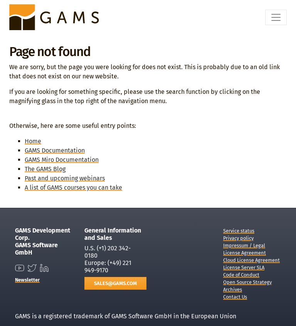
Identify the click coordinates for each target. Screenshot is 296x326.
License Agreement (244, 253)
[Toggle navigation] (276, 17)
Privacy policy (238, 238)
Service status (238, 231)
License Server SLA (243, 267)
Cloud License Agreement (251, 260)
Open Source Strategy (247, 282)
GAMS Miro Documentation (62, 159)
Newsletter (27, 280)
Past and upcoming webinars (65, 178)
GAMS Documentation (55, 150)
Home (33, 141)
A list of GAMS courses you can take (73, 187)
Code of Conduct (241, 275)
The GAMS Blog (45, 169)
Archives (232, 289)
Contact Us (235, 297)
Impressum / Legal (244, 245)
